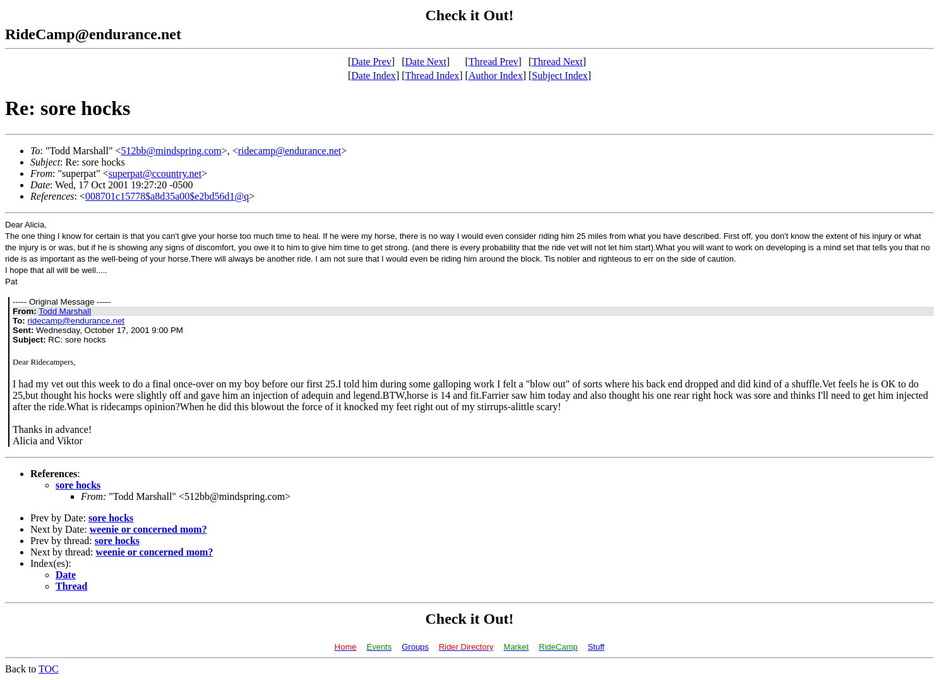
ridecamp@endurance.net (290, 150)
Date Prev (371, 61)
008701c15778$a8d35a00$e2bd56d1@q (167, 196)
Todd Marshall (65, 311)
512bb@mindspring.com (171, 150)
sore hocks (78, 485)
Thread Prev (493, 61)
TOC (49, 669)
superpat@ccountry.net (155, 173)
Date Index (373, 75)
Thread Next (557, 61)
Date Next (425, 61)
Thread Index (432, 75)
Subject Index (559, 75)
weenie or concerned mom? (148, 529)
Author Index (496, 75)
